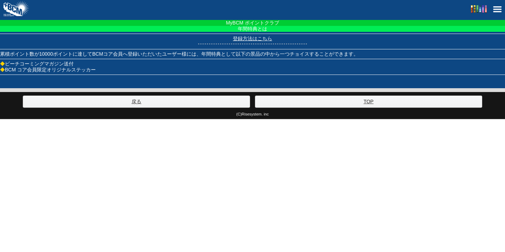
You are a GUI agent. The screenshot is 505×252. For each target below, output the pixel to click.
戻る (136, 101)
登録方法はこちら (252, 38)
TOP (369, 101)
